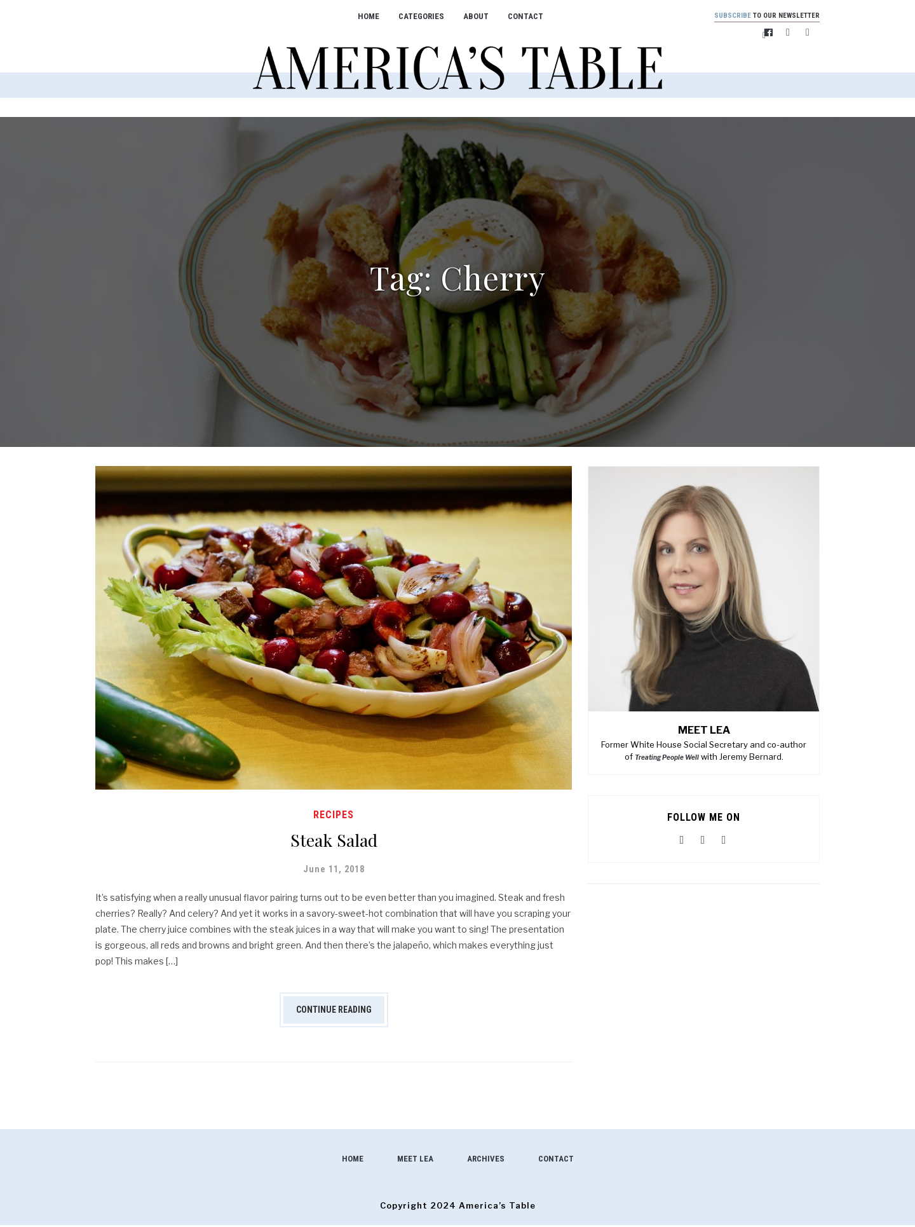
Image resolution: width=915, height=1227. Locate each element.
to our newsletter (759, 16)
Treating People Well (667, 759)
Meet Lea (415, 1160)
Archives (486, 1160)
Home (360, 16)
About (467, 16)
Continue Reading (334, 1011)
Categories (413, 16)
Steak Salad (333, 840)
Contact (517, 16)
